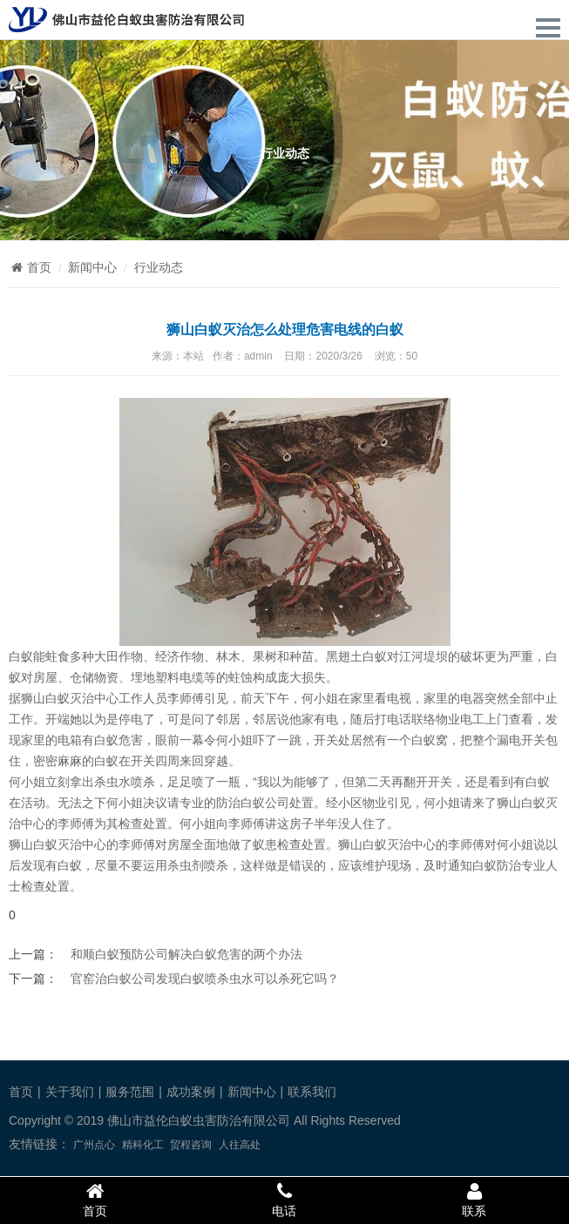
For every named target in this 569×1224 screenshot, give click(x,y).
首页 (30, 267)
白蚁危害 (118, 740)
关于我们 (69, 1092)
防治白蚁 (240, 803)
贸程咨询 (191, 1145)
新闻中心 (92, 267)
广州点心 (94, 1145)
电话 (285, 1199)
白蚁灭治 (386, 844)
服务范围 (129, 1092)
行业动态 (158, 267)
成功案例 (190, 1092)
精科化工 (143, 1145)
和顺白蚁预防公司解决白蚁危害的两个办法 (186, 954)
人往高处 (240, 1145)
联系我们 (312, 1092)
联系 (474, 1199)
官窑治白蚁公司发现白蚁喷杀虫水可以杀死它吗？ (205, 978)
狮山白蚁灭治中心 (70, 698)
